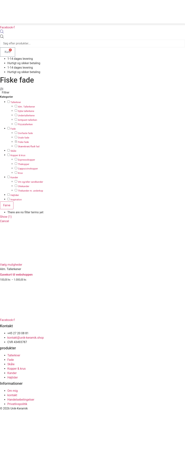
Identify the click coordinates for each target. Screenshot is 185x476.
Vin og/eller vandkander (30, 181)
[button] (92, 24)
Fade (13, 128)
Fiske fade (23, 142)
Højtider (15, 195)
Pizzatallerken (25, 124)
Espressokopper (26, 159)
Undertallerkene (26, 115)
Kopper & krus (18, 155)
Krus (20, 173)
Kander (14, 177)
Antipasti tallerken (27, 120)
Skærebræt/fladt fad (28, 146)
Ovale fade (23, 137)
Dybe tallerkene (26, 111)
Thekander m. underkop (30, 190)
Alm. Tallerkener (26, 106)
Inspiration (16, 199)
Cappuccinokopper (28, 168)
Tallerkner (16, 102)
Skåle (13, 151)
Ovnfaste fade (25, 133)
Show (6, 216)
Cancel (4, 221)
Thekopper (23, 164)
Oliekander (23, 186)
